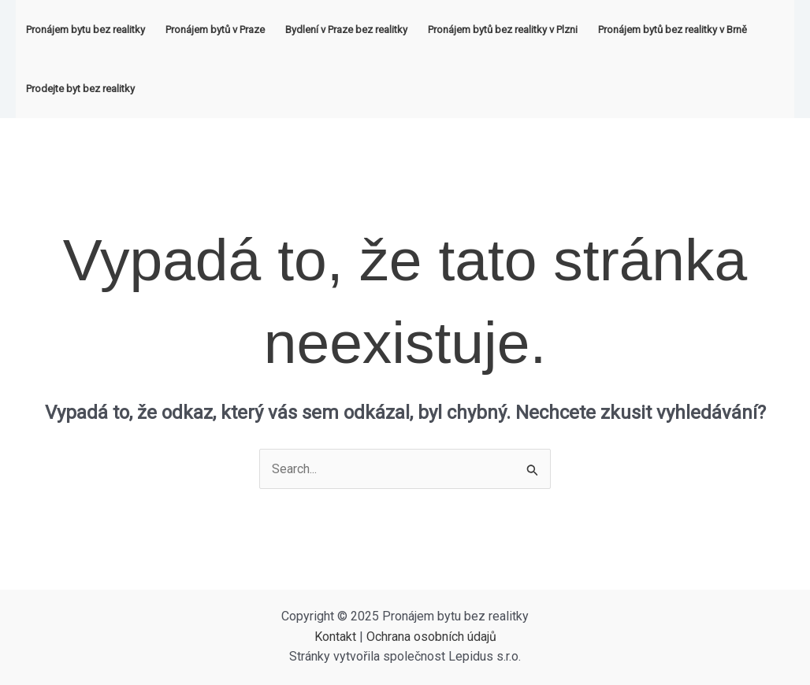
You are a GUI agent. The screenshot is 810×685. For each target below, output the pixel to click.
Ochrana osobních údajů (431, 636)
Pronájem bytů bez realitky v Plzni (503, 29)
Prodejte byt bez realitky (80, 88)
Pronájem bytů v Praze (215, 29)
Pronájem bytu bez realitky (85, 29)
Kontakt (335, 636)
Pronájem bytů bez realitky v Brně (672, 29)
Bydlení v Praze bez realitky (346, 29)
